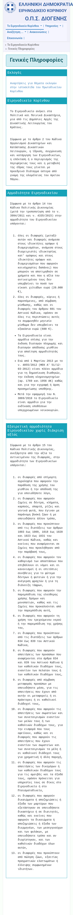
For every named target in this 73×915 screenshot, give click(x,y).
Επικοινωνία (14, 38)
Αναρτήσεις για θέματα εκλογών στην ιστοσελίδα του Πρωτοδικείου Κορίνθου (36, 87)
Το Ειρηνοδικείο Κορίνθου (23, 25)
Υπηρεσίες (52, 25)
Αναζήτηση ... (15, 32)
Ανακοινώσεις (38, 32)
